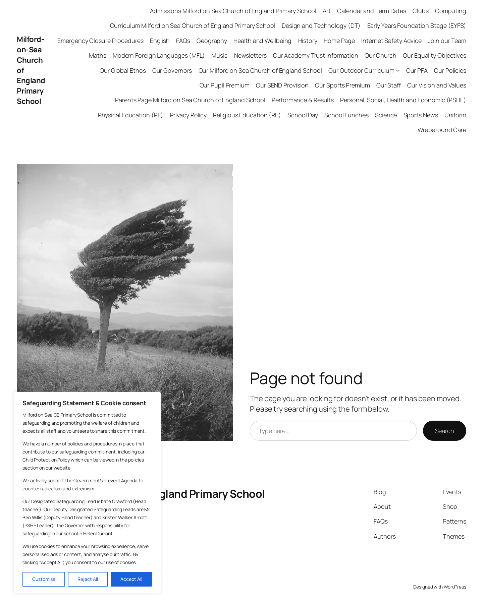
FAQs (183, 41)
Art (327, 11)
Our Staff (388, 85)
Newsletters (250, 55)
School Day (302, 115)
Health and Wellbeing (262, 41)
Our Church (380, 55)
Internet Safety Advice (391, 41)
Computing (450, 11)
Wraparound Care (442, 130)
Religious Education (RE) (247, 115)
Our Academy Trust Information (315, 55)
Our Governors (172, 70)
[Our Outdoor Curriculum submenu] (398, 70)
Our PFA (417, 70)
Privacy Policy (188, 115)
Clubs (421, 11)
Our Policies (450, 70)
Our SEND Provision (282, 85)
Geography (212, 41)
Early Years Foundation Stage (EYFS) (417, 25)
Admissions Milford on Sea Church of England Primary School (233, 11)
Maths (97, 55)
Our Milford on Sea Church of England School (260, 70)
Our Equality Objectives (434, 55)
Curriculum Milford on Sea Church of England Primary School (192, 25)
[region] (87, 493)
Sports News (421, 115)
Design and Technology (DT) (321, 25)
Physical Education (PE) (131, 115)
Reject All (87, 579)
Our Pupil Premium (225, 85)
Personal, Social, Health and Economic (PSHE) (403, 100)
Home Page (339, 41)
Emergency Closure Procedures (100, 41)
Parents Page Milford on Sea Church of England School (190, 100)
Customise (43, 579)
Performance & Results (303, 100)
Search (444, 431)
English (160, 41)
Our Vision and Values (436, 85)
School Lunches (346, 115)
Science (386, 115)
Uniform (455, 115)
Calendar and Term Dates (371, 11)
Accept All (131, 579)
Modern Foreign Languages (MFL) (159, 55)
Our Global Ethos (123, 70)
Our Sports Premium (342, 85)
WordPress (455, 587)
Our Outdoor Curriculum (361, 70)
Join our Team (447, 41)
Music (219, 55)
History (307, 41)
